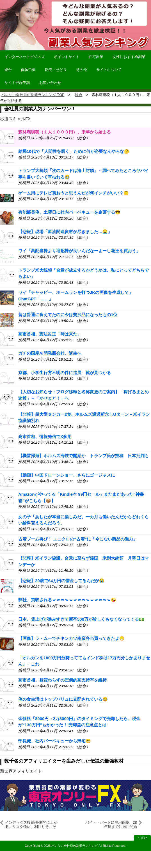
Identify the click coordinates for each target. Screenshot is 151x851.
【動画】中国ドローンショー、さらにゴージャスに (66, 475)
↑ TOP (142, 838)
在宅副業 (96, 57)
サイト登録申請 (17, 83)
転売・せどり (56, 70)
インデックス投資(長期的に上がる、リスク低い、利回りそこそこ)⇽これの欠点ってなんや (31, 824)
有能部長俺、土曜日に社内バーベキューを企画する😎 (69, 212)
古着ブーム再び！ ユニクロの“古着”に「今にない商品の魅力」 (77, 539)
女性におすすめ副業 (129, 57)
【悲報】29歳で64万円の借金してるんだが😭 (61, 580)
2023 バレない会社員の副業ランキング (71, 845)
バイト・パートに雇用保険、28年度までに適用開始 (111, 824)
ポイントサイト (66, 57)
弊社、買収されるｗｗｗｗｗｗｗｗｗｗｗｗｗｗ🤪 (67, 599)
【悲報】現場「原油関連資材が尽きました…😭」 (65, 231)
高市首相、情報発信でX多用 (45, 436)
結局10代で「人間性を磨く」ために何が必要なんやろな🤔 (73, 151)
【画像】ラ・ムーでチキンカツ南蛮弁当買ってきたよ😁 (71, 638)
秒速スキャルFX (15, 118)
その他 (81, 70)
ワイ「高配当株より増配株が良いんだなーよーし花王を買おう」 (79, 250)
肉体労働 (28, 70)
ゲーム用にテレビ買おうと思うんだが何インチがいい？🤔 (73, 193)
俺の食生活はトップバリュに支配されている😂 (63, 699)
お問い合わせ (50, 83)
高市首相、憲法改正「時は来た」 (49, 334)
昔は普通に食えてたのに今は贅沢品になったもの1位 (67, 314)
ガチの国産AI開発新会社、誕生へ (49, 353)
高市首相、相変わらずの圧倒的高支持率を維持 (62, 680)
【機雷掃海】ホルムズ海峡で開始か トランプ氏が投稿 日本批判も (83, 455)
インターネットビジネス (24, 57)
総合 (8, 70)
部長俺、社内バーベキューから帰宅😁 (54, 740)
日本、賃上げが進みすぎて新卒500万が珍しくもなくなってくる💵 (81, 619)
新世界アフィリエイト (21, 771)
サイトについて (109, 70)
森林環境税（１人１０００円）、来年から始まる (64, 131)
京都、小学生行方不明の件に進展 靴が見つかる (64, 372)
